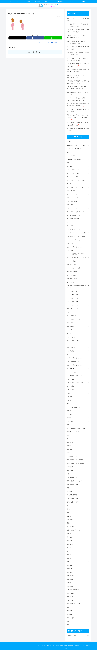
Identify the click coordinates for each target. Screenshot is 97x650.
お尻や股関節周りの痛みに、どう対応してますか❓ (78, 93)
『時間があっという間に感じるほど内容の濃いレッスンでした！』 (78, 31)
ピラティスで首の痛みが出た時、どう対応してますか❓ (78, 110)
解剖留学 (77, 645)
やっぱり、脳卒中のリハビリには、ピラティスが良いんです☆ (78, 25)
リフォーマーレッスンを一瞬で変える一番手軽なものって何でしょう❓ (78, 104)
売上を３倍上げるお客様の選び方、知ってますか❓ (78, 129)
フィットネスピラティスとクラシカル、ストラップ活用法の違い (78, 59)
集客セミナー (71, 645)
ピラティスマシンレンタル (43, 645)
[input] (78, 635)
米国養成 (88, 645)
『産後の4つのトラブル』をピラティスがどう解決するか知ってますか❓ (77, 87)
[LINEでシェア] (53, 37)
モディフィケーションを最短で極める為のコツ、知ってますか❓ (78, 70)
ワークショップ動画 (54, 645)
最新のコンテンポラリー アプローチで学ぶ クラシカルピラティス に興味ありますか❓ (77, 117)
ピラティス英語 (63, 645)
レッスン (82, 645)
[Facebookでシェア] (35, 37)
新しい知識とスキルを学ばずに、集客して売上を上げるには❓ (78, 124)
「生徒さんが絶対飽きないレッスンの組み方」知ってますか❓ (78, 65)
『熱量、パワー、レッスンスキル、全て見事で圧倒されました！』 (78, 36)
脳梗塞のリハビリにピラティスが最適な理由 (78, 19)
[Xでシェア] (17, 37)
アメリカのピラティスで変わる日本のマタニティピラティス (78, 48)
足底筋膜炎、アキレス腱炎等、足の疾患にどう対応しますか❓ (78, 53)
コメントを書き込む (35, 52)
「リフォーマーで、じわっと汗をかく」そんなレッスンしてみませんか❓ (78, 99)
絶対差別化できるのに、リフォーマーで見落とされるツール (78, 76)
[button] (88, 635)
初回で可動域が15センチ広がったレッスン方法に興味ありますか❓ (78, 42)
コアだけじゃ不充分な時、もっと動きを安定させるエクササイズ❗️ (78, 82)
